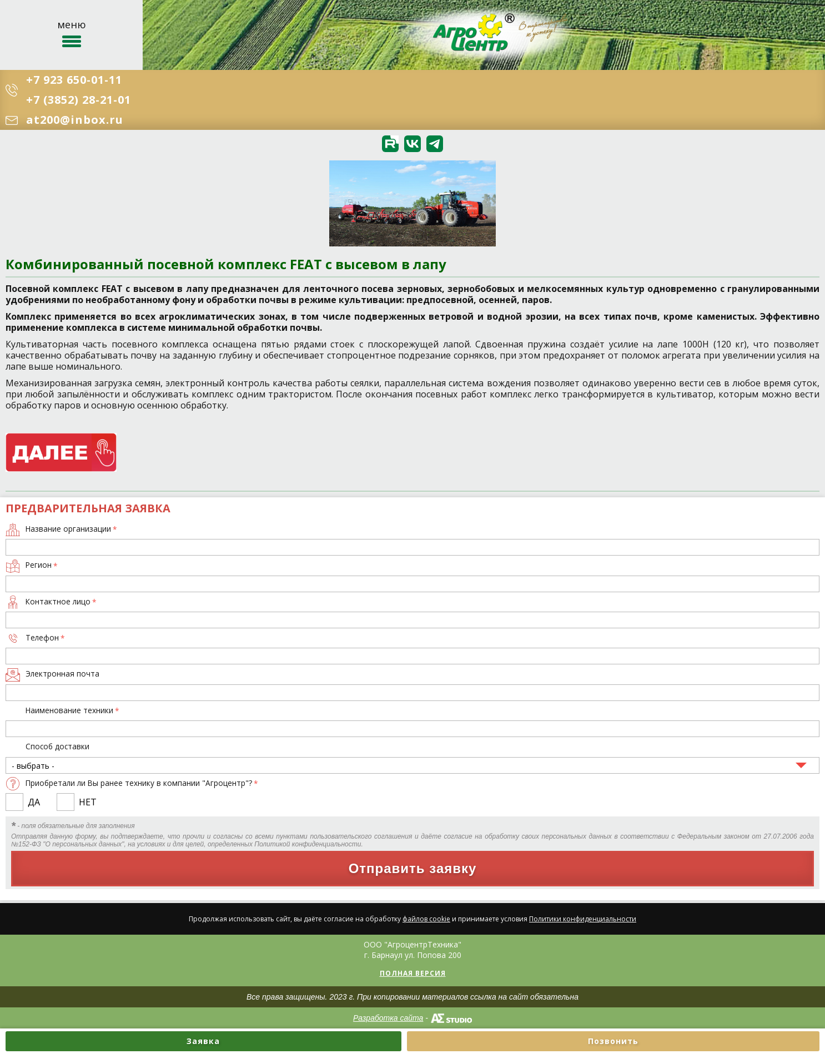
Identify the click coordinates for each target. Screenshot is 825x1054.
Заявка (203, 1041)
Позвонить (613, 1041)
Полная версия (413, 973)
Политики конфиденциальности (582, 919)
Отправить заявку (413, 868)
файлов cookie (426, 919)
